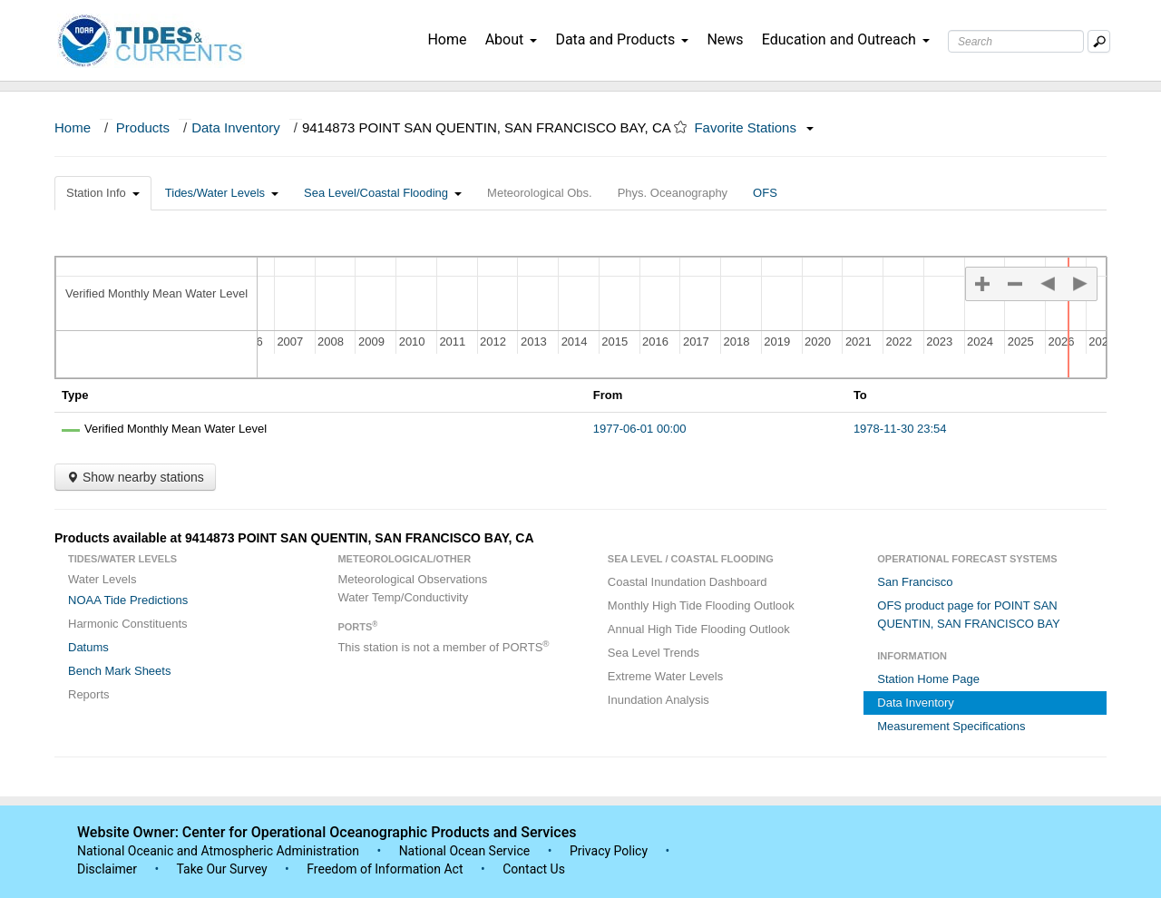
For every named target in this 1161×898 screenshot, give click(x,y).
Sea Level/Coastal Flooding (383, 193)
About (511, 39)
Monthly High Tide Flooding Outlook (701, 605)
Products (143, 127)
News (725, 39)
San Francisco (914, 582)
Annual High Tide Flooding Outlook (699, 629)
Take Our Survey (223, 869)
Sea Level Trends (653, 652)
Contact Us (533, 869)
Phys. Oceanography (672, 193)
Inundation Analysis (658, 700)
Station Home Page (928, 679)
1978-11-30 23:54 (900, 428)
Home (446, 39)
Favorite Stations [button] (754, 127)
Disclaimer (107, 869)
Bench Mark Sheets (119, 671)
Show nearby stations (135, 477)
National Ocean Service (465, 851)
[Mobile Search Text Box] (1099, 41)
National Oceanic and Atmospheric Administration (218, 851)
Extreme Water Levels (665, 676)
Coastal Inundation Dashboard (687, 582)
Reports (89, 694)
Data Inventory (235, 127)
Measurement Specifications (951, 726)
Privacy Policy (609, 851)
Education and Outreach (846, 39)
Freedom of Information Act (385, 869)
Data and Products (621, 39)
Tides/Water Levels (221, 193)
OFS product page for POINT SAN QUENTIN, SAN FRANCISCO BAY (968, 614)
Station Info (103, 193)
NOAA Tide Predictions (128, 600)
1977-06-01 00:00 (640, 428)
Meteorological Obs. (539, 193)
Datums (88, 647)
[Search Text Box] (1016, 41)
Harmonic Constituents (128, 623)
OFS (765, 193)
